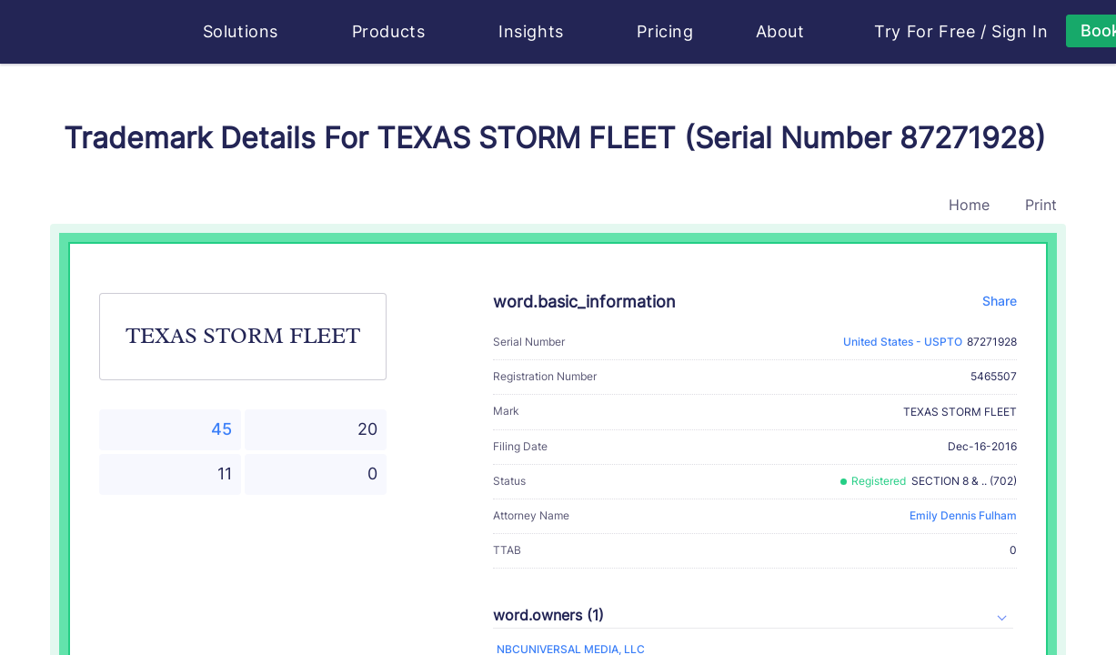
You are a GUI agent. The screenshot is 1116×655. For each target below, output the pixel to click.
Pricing (665, 31)
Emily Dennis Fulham (963, 515)
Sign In (1019, 32)
